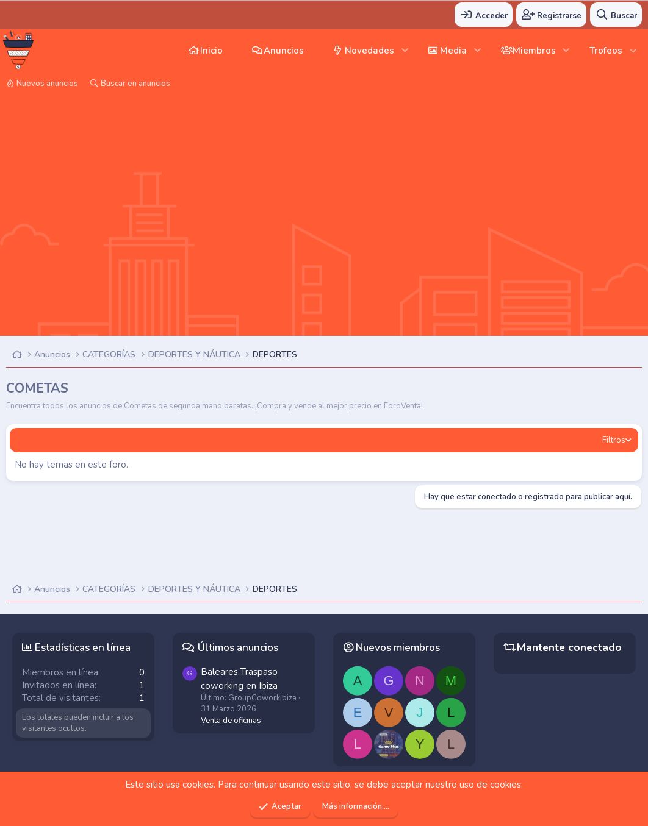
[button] (405, 50)
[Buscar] (616, 14)
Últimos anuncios (238, 648)
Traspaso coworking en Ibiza (239, 678)
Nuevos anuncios (47, 83)
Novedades (369, 51)
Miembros (534, 51)
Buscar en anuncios (135, 83)
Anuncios (284, 51)
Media (453, 51)
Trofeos (605, 51)
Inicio (211, 51)
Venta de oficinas (231, 720)
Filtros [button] (613, 440)
